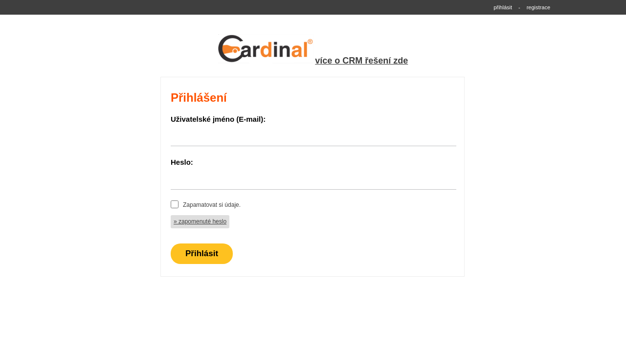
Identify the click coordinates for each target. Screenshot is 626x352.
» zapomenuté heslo (200, 221)
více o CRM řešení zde (361, 61)
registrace (538, 7)
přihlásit (502, 7)
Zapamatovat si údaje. (212, 204)
